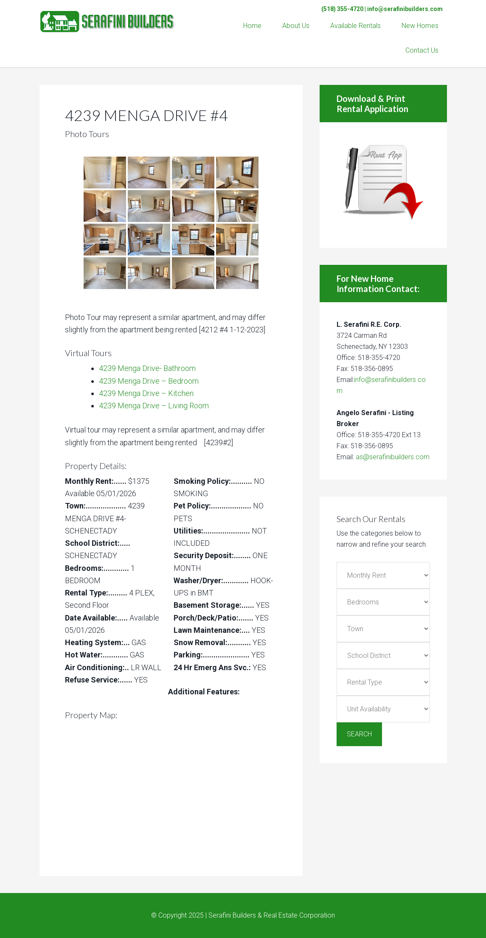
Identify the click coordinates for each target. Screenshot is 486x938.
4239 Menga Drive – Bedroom (149, 380)
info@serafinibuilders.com (405, 9)
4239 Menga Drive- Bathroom (147, 368)
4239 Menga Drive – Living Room (154, 405)
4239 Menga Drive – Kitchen (146, 393)
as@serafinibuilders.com (393, 457)
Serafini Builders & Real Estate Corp (107, 17)
